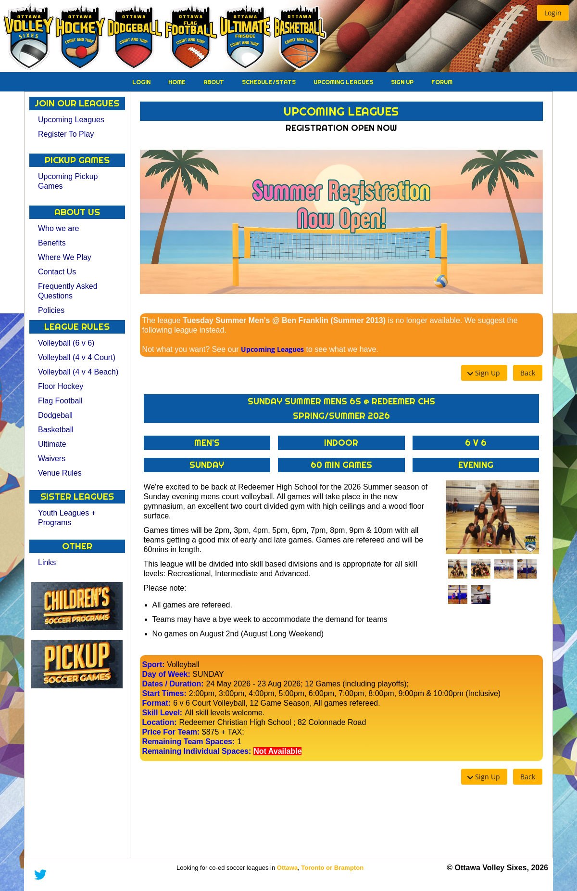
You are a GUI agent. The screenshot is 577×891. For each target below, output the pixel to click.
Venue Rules (60, 473)
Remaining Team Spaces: (188, 741)
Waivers (51, 458)
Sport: (153, 664)
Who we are (58, 228)
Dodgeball (55, 415)
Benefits (52, 243)
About (214, 82)
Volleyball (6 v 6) (66, 343)
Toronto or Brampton (332, 867)
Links (47, 562)
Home (177, 82)
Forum (441, 82)
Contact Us (57, 272)
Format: (156, 703)
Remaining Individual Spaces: (196, 751)
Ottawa (287, 867)
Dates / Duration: (173, 684)
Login (142, 82)
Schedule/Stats (269, 82)
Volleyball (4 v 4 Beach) (78, 372)
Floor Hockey (60, 386)
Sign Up (403, 82)
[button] (553, 13)
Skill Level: (162, 713)
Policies (51, 310)
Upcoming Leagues (344, 82)
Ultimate (52, 444)
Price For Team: (171, 732)
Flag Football (60, 401)
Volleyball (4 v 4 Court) (76, 357)
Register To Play (66, 134)
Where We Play (64, 257)
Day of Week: (166, 674)
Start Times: (164, 693)
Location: (159, 722)
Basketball (56, 430)
